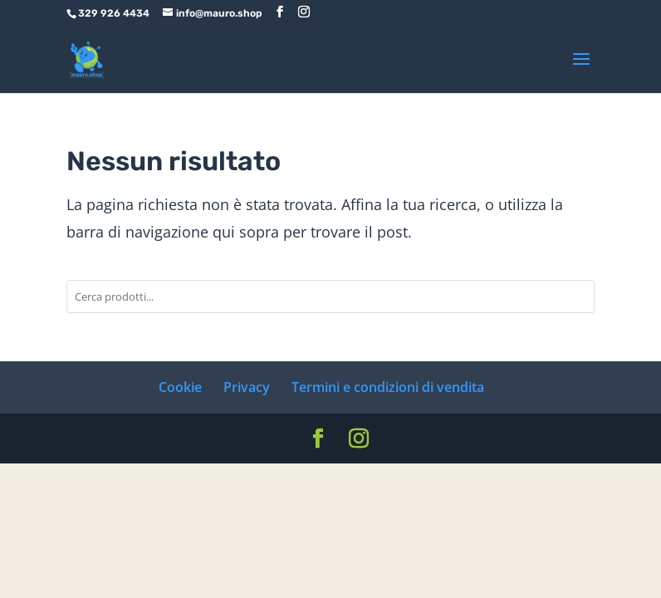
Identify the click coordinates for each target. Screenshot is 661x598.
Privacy (246, 387)
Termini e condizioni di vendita (387, 387)
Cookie (180, 387)
